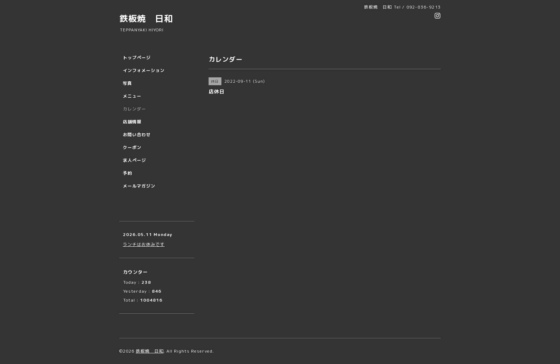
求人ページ (134, 160)
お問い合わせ (137, 135)
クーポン (132, 147)
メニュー (132, 96)
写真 (127, 83)
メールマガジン (139, 186)
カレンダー (134, 109)
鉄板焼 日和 (146, 18)
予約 (127, 173)
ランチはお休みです (144, 244)
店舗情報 (132, 122)
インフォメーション (144, 70)
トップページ (137, 58)
